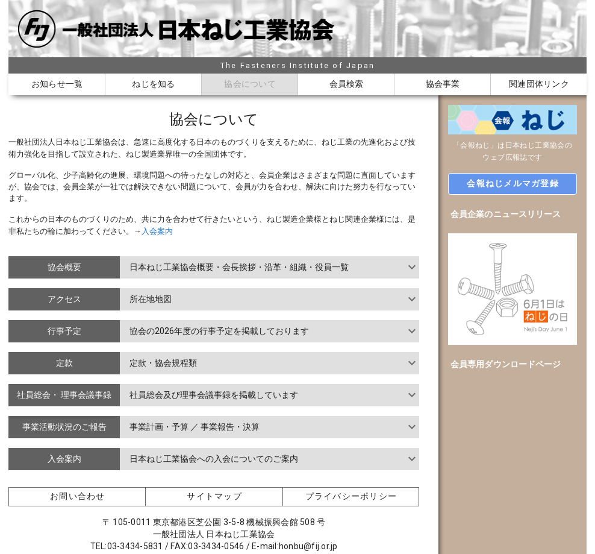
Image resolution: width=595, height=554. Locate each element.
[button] (512, 184)
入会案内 (157, 231)
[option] (512, 214)
